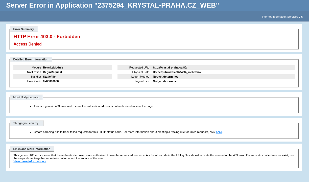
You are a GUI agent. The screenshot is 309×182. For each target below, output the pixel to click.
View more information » (29, 161)
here (219, 131)
